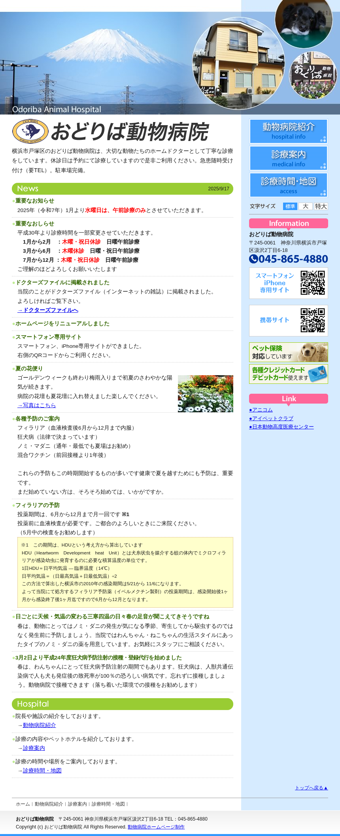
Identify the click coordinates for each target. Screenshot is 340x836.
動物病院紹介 (39, 725)
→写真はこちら (36, 405)
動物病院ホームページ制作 (156, 827)
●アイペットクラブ (271, 418)
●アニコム (261, 410)
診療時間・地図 (42, 771)
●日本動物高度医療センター (281, 427)
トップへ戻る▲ (311, 788)
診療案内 (34, 748)
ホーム (23, 804)
